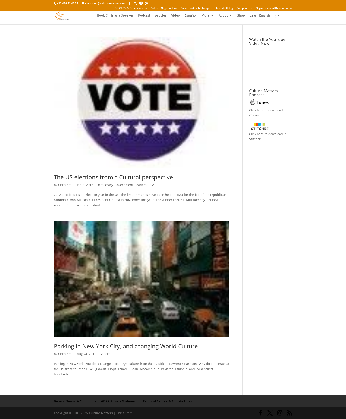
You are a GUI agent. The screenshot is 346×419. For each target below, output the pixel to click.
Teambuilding (224, 8)
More (205, 15)
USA (151, 185)
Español (191, 15)
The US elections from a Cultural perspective (113, 177)
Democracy (105, 185)
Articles (160, 15)
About (223, 15)
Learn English (260, 15)
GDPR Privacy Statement (119, 401)
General (105, 354)
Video (175, 15)
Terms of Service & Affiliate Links (167, 401)
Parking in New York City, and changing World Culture (126, 346)
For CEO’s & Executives (129, 8)
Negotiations (169, 8)
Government (124, 185)
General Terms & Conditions (75, 401)
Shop (241, 15)
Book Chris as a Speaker (115, 15)
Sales (154, 8)
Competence (244, 8)
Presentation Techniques (196, 8)
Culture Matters (101, 413)
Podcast (144, 15)
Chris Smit (65, 185)
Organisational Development (274, 8)
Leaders (141, 185)
